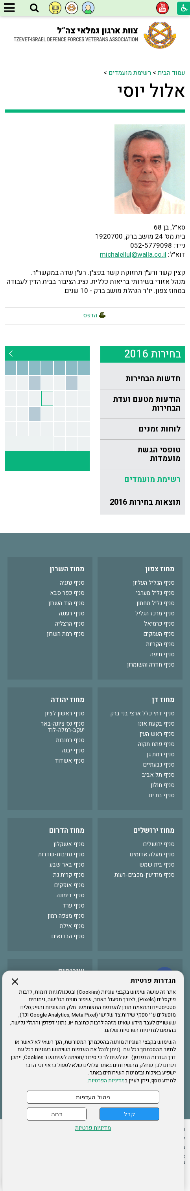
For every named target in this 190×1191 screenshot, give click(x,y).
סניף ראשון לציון (65, 713)
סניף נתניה (72, 582)
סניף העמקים (159, 634)
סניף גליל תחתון (156, 603)
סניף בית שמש (157, 864)
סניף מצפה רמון (66, 915)
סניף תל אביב (158, 775)
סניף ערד (74, 905)
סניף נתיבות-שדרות (61, 854)
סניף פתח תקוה (156, 744)
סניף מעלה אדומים (152, 854)
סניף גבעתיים (159, 764)
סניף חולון (163, 785)
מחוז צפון (160, 569)
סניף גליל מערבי (155, 593)
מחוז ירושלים (154, 830)
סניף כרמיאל (159, 623)
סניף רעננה (72, 613)
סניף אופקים (69, 885)
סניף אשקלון (69, 844)
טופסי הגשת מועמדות (159, 454)
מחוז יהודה (68, 700)
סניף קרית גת (69, 875)
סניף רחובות (70, 740)
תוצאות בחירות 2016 (145, 502)
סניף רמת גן (161, 754)
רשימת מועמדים (130, 73)
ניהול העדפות (93, 1097)
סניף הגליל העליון (154, 582)
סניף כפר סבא (67, 593)
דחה (56, 1114)
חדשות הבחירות (153, 378)
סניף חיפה (162, 654)
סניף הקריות (160, 644)
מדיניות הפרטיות (106, 1081)
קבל (129, 1114)
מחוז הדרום (67, 830)
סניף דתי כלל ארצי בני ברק (142, 713)
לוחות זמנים (159, 429)
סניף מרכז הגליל (155, 613)
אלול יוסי (151, 91)
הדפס (90, 315)
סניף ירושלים (159, 844)
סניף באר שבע (67, 864)
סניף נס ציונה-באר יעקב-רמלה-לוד (63, 726)
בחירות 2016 (152, 354)
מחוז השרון (67, 569)
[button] (34, 8)
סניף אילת (72, 926)
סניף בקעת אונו (156, 723)
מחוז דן (163, 700)
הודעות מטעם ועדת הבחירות (147, 404)
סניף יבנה (73, 750)
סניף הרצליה (70, 623)
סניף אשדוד (70, 760)
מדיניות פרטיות (93, 1128)
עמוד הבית (171, 73)
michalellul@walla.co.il (133, 254)
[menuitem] (142, 379)
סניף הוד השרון (66, 603)
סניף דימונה (71, 895)
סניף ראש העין (157, 734)
